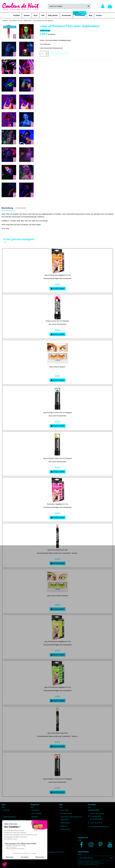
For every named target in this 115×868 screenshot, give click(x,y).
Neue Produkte (37, 813)
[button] (16, 15)
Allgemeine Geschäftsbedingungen (14, 820)
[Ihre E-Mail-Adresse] (93, 858)
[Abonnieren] (111, 858)
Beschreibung (7, 208)
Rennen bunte (65, 829)
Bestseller (35, 817)
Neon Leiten (64, 810)
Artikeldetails (20, 208)
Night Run (63, 826)
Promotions (35, 810)
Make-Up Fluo (36, 820)
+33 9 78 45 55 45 (96, 823)
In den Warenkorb (59, 53)
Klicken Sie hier (59, 852)
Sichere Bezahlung (9, 817)
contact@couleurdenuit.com (99, 826)
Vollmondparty (65, 823)
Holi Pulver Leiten (66, 813)
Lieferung (6, 810)
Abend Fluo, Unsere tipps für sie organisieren (71, 818)
